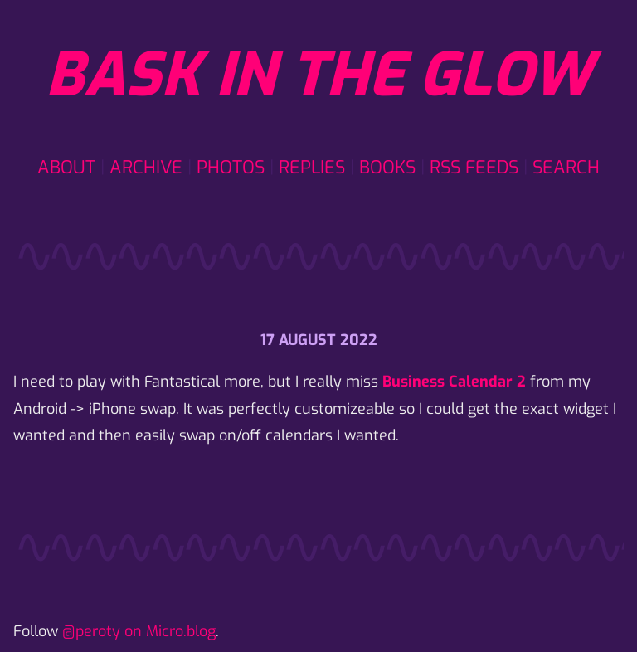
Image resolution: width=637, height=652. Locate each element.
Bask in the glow (318, 75)
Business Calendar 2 (454, 382)
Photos (231, 167)
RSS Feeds (474, 167)
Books (387, 167)
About (66, 167)
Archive (145, 167)
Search (566, 167)
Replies (312, 167)
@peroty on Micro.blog (139, 631)
